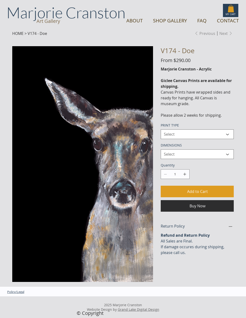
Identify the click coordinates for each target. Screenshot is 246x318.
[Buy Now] (197, 206)
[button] (231, 8)
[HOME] (18, 33)
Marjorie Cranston (65, 12)
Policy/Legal (15, 292)
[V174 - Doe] (37, 33)
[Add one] (185, 174)
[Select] (197, 134)
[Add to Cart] (197, 191)
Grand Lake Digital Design (138, 309)
